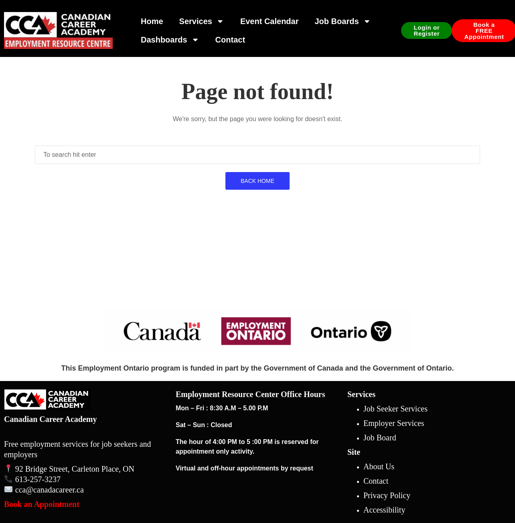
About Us (378, 466)
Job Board (379, 437)
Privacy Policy (386, 495)
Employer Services (393, 423)
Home (152, 21)
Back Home (257, 181)
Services (201, 21)
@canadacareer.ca (54, 489)
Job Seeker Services (395, 408)
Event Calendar (269, 21)
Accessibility (384, 509)
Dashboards (170, 40)
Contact (230, 39)
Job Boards (342, 21)
